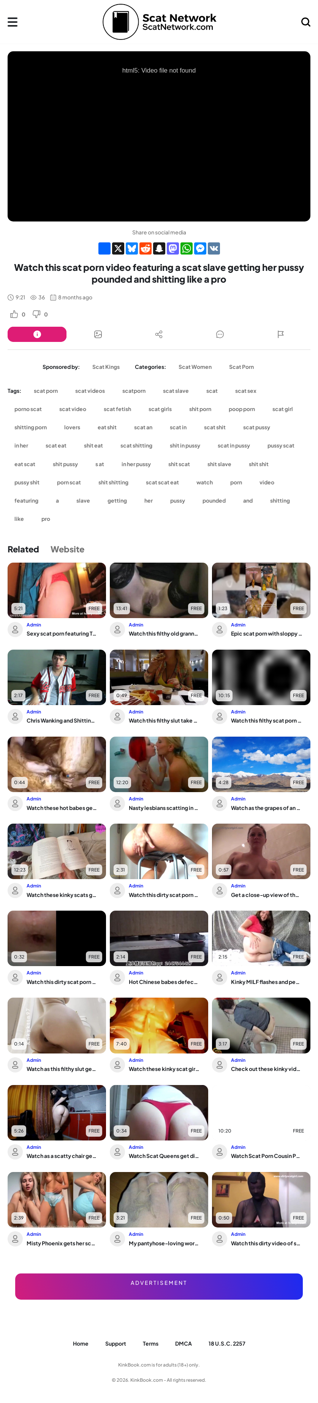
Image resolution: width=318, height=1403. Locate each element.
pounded (214, 500)
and (248, 500)
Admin (34, 625)
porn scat (69, 482)
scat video (72, 408)
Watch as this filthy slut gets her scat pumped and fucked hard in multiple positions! (62, 1068)
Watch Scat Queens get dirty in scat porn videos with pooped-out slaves (164, 1155)
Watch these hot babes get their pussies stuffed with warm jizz (62, 807)
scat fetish (117, 408)
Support (115, 1343)
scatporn (134, 390)
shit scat (179, 463)
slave (83, 500)
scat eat (56, 445)
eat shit (107, 427)
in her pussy (136, 463)
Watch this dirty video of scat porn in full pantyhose (266, 1243)
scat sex (245, 390)
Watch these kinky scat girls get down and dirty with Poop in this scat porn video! (164, 1068)
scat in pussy (234, 445)
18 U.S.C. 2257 (227, 1343)
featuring (26, 500)
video (266, 482)
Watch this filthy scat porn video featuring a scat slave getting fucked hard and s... (266, 720)
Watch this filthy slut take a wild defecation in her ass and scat (164, 720)
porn (236, 482)
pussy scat (280, 445)
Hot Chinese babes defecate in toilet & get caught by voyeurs (164, 981)
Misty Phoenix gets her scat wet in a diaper (62, 1243)
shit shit (259, 463)
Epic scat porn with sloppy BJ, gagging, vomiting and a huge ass (266, 633)
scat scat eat (162, 482)
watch (204, 482)
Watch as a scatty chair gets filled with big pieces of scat (62, 1155)
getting (117, 500)
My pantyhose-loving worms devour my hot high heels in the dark (164, 1243)
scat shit (215, 427)
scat (212, 390)
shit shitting (113, 482)
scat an (143, 427)
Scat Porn (241, 366)
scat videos (90, 390)
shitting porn (30, 427)
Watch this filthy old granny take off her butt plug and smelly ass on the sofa (164, 633)
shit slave (219, 463)
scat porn (46, 390)
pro (45, 518)
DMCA (183, 1343)
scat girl (282, 408)
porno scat (28, 408)
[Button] (37, 334)
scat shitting (136, 445)
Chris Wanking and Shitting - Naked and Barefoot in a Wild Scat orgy (62, 720)
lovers (72, 427)
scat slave (176, 390)
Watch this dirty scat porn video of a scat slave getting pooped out (62, 981)
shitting (280, 500)
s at (99, 463)
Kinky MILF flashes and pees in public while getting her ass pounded (266, 981)
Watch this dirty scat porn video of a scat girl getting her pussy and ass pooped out (164, 894)
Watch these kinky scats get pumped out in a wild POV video (62, 894)
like (19, 518)
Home (81, 1343)
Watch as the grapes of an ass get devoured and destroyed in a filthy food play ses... (266, 807)
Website (67, 549)
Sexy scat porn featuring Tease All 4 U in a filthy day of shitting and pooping (62, 633)
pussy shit (27, 482)
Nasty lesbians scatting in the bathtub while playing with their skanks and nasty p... (164, 807)
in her (21, 445)
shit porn (200, 408)
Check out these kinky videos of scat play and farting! (266, 1068)
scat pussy (256, 427)
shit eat (93, 445)
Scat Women (195, 366)
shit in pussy (185, 445)
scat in (178, 427)
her (148, 500)
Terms (150, 1343)
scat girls (160, 408)
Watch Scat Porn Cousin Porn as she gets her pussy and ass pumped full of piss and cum (266, 1155)
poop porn (242, 408)
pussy (177, 500)
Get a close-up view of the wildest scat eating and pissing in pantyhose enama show (266, 894)
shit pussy (65, 463)
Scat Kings (106, 366)
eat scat (24, 463)
